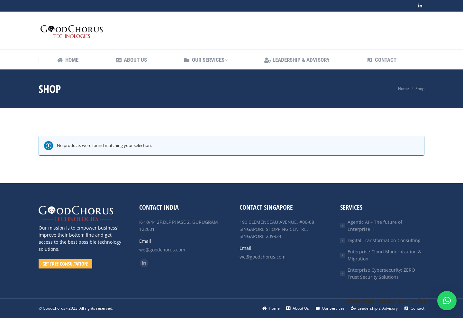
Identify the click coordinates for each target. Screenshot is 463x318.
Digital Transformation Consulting (384, 240)
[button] (447, 300)
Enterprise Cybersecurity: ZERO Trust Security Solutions (381, 273)
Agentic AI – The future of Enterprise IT (375, 225)
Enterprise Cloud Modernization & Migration (384, 255)
